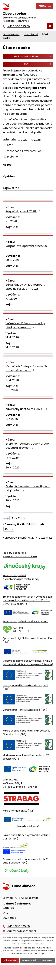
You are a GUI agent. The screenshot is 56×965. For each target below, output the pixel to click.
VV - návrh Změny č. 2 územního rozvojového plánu (27, 368)
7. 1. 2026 (11, 221)
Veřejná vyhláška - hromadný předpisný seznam (25, 325)
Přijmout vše (10, 960)
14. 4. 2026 (12, 337)
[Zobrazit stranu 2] (12, 518)
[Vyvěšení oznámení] (28, 182)
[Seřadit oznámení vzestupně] (14, 164)
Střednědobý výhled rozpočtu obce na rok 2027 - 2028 (25, 287)
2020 (24, 139)
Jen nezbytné (29, 960)
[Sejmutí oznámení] (28, 193)
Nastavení (47, 960)
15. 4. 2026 (12, 380)
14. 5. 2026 (12, 347)
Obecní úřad (31, 34)
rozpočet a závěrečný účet (25, 151)
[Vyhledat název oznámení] (28, 170)
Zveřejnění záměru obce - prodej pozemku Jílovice (27, 446)
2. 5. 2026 (12, 390)
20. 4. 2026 (13, 260)
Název (8, 165)
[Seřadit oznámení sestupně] (14, 165)
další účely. (39, 943)
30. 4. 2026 (13, 467)
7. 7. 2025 (12, 419)
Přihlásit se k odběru (33, 56)
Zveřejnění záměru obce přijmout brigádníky (28, 488)
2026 (10, 145)
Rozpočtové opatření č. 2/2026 (26, 247)
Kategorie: (9, 139)
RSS (38, 64)
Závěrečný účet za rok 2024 (27, 409)
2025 (37, 139)
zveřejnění (13, 156)
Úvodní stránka (11, 34)
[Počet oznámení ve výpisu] (8, 529)
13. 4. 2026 (12, 457)
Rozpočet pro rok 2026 (23, 211)
